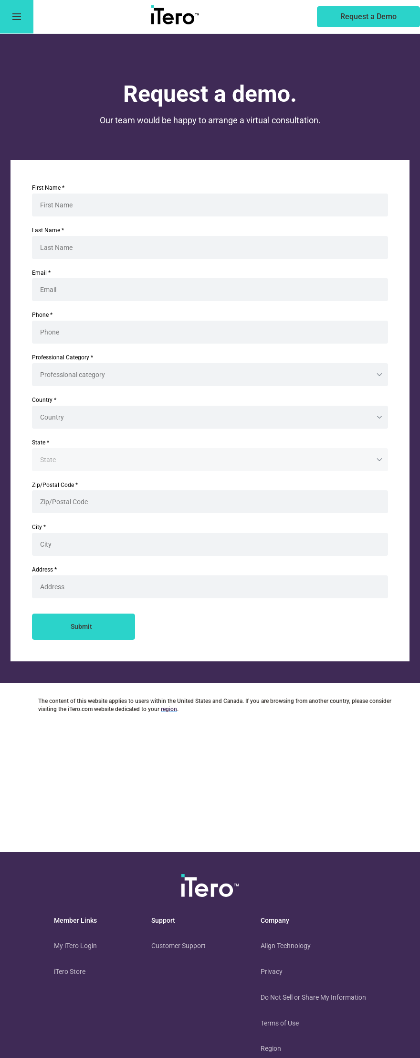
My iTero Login (75, 946)
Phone (42, 315)
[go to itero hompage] (175, 17)
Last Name (48, 230)
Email (41, 273)
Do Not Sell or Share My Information (313, 997)
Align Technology (286, 946)
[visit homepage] (210, 887)
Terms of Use (280, 1023)
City (39, 527)
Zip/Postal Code (55, 485)
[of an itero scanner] (368, 16)
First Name (48, 187)
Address (44, 569)
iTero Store (69, 971)
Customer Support (178, 946)
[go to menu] (16, 16)
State (40, 442)
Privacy (272, 971)
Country (44, 400)
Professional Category (62, 357)
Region (271, 1048)
